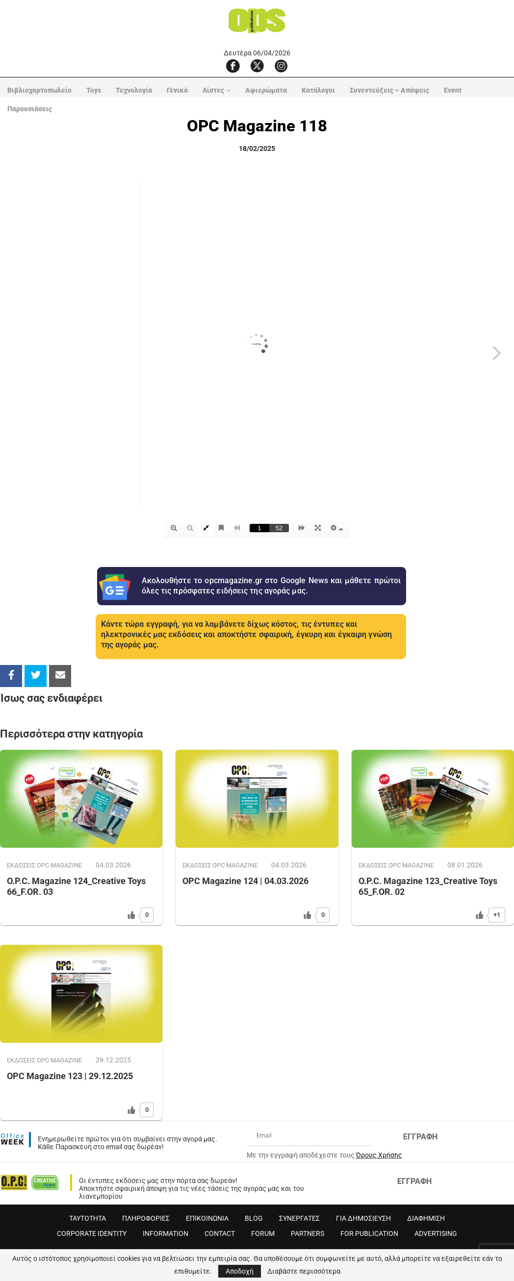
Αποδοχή (240, 1271)
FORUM (263, 1233)
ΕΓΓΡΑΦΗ (420, 1136)
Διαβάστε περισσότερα (303, 1271)
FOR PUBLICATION (369, 1233)
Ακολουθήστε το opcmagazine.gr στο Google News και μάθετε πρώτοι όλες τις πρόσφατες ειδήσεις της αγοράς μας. (271, 585)
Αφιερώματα (266, 90)
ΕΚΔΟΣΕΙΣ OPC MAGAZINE (44, 865)
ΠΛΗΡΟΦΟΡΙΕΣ (146, 1218)
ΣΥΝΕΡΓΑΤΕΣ (299, 1218)
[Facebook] (233, 65)
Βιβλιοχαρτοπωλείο (39, 90)
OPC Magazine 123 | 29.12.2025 (70, 1076)
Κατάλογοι (318, 90)
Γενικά (177, 90)
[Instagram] (281, 65)
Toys (93, 90)
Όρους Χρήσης (379, 1155)
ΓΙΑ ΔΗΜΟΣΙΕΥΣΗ (363, 1218)
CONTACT (220, 1233)
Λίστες (213, 90)
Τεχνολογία (134, 90)
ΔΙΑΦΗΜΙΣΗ (426, 1218)
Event (453, 90)
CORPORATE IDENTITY (92, 1233)
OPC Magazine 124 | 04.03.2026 (245, 881)
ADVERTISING (435, 1233)
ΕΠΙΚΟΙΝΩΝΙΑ (207, 1218)
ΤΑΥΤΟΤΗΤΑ (87, 1218)
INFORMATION (165, 1233)
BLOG (254, 1218)
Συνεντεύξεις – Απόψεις (389, 90)
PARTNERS (307, 1233)
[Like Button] (131, 915)
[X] (257, 65)
